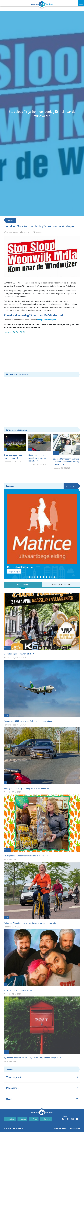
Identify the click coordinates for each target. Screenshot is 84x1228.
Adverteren (10, 1119)
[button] (29, 577)
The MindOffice (73, 1129)
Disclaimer (46, 1119)
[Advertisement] (42, 353)
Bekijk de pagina (14, 571)
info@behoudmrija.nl (46, 319)
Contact (22, 1119)
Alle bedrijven (72, 486)
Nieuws (10, 220)
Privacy (33, 1119)
